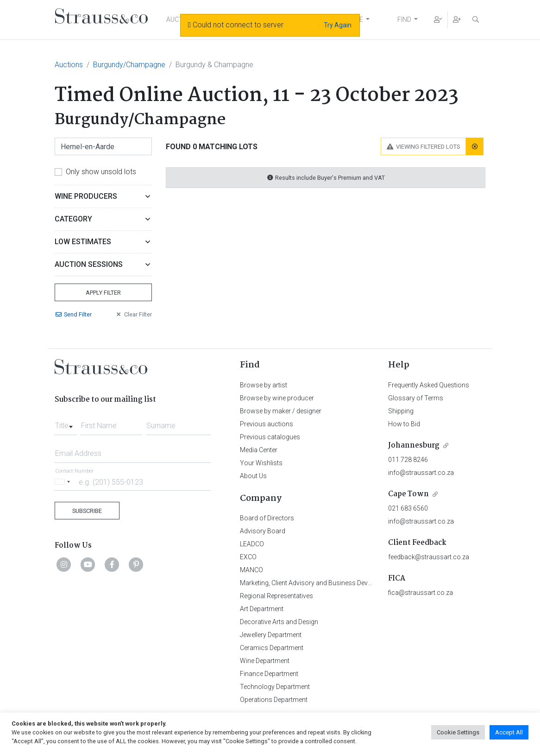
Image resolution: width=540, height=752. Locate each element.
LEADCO (252, 544)
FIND (404, 19)
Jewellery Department (270, 634)
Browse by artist (263, 385)
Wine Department (264, 660)
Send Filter (73, 314)
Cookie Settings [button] (458, 732)
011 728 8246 (408, 459)
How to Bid (404, 424)
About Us (253, 476)
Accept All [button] (509, 732)
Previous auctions (266, 424)
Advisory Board (262, 531)
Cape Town (408, 494)
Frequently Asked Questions (428, 385)
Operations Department (274, 699)
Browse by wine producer (277, 398)
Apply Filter (103, 292)
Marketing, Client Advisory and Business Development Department (335, 583)
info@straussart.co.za (421, 472)
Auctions (69, 64)
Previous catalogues (270, 437)
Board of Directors (267, 518)
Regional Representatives (276, 596)
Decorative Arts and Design (279, 622)
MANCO (251, 570)
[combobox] (66, 423)
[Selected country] (64, 481)
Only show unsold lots (101, 171)
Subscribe (87, 510)
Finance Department (269, 673)
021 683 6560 (408, 508)
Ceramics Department (271, 647)
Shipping (401, 411)
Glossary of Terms (415, 398)
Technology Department (275, 686)
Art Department (261, 609)
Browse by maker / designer (280, 411)
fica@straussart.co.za (420, 592)
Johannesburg (414, 445)
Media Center (258, 450)
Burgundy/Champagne (129, 64)
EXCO (248, 557)
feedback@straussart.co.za (428, 557)
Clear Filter (133, 314)
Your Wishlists (261, 463)
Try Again (338, 25)
